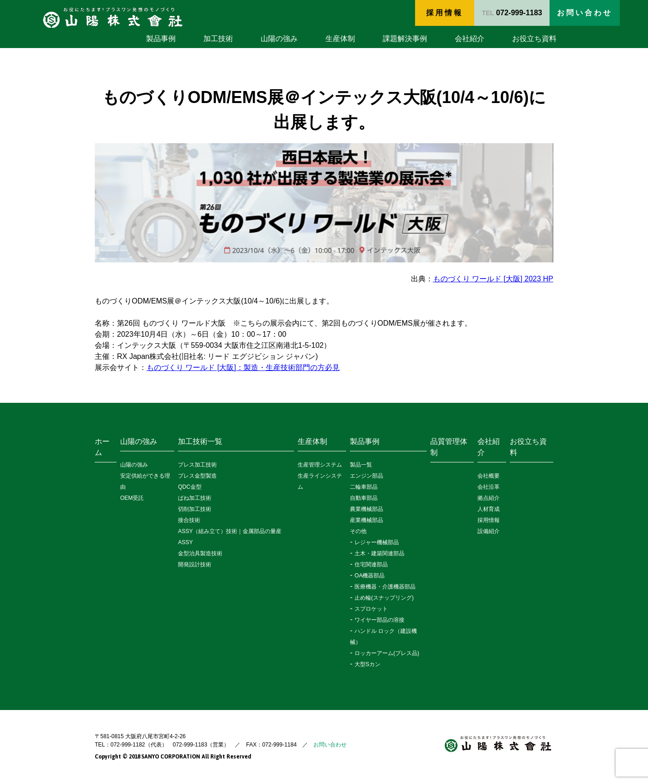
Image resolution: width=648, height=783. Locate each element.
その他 (358, 531)
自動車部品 (364, 498)
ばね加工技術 (194, 498)
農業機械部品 (366, 509)
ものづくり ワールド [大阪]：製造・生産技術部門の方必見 (243, 367)
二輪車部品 (364, 487)
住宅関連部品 (371, 564)
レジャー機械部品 (377, 542)
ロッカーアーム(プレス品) (387, 653)
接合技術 (189, 520)
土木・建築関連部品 (379, 553)
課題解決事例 (405, 38)
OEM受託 (132, 498)
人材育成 (488, 509)
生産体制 (340, 38)
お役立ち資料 (534, 38)
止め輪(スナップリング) (384, 598)
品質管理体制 (448, 446)
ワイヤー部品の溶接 (379, 620)
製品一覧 (361, 464)
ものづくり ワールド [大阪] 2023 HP (493, 279)
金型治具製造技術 (200, 553)
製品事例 (161, 38)
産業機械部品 (366, 520)
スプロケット (371, 609)
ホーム (102, 446)
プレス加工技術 (197, 464)
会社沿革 (488, 487)
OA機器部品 (370, 575)
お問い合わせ (330, 744)
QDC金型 (190, 487)
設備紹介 (488, 531)
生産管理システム (320, 464)
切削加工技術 (194, 509)
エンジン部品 (366, 476)
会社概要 (488, 476)
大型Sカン (367, 664)
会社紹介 (469, 38)
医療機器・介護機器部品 (385, 586)
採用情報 (444, 13)
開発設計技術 (194, 564)
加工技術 (218, 38)
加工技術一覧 (200, 441)
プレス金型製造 (197, 476)
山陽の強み (279, 38)
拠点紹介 (488, 498)
